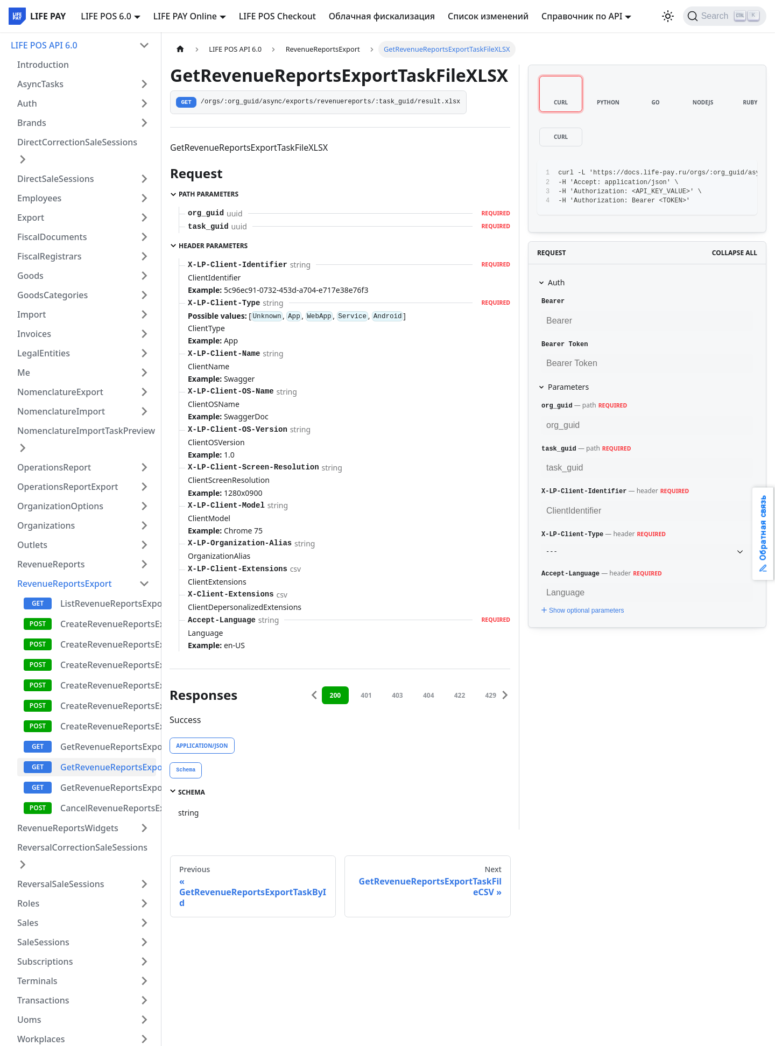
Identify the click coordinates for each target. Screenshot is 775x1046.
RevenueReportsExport (64, 583)
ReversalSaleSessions (60, 884)
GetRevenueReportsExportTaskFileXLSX (108, 767)
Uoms (29, 1020)
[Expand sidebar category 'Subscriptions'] (144, 961)
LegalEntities (43, 353)
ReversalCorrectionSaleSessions (82, 847)
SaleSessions (43, 942)
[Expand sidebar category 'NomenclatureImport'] (144, 411)
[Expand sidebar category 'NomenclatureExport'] (144, 392)
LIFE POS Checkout (277, 16)
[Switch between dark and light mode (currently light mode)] (668, 16)
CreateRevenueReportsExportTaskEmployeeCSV (108, 726)
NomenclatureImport (61, 411)
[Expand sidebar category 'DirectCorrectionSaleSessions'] (22, 159)
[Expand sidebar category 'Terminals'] (144, 980)
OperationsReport (54, 467)
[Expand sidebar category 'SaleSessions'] (144, 942)
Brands (31, 123)
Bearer (553, 301)
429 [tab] (490, 695)
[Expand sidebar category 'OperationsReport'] (144, 467)
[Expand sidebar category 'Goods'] (144, 275)
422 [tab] (460, 695)
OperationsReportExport (67, 487)
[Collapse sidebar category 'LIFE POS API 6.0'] (144, 45)
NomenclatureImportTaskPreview (86, 431)
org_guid (557, 406)
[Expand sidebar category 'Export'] (144, 217)
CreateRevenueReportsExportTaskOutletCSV (108, 685)
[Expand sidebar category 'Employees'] (144, 198)
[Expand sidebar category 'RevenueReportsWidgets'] (144, 828)
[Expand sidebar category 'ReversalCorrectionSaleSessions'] (22, 864)
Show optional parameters (581, 610)
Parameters (568, 387)
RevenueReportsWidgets (67, 828)
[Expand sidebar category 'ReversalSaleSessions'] (144, 884)
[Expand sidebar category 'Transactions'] (144, 1000)
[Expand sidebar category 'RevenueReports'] (144, 564)
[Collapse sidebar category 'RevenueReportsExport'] (144, 583)
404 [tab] (428, 695)
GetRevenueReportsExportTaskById (108, 747)
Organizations (46, 525)
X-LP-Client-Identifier (583, 491)
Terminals (37, 981)
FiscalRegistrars (49, 256)
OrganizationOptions (60, 506)
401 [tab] (366, 695)
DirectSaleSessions (55, 179)
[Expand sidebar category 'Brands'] (144, 122)
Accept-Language (570, 574)
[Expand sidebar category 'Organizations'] (144, 525)
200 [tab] (335, 695)
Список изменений (488, 16)
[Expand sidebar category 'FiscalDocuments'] (144, 236)
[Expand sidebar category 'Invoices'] (144, 333)
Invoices (34, 334)
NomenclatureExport (60, 392)
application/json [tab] (202, 745)
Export (30, 217)
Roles (28, 903)
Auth (27, 103)
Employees (39, 198)
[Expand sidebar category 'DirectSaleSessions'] (144, 178)
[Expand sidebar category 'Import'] (144, 314)
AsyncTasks (40, 84)
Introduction (43, 65)
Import (31, 314)
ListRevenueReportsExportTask (108, 603)
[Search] (724, 16)
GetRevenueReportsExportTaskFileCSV (108, 788)
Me (23, 372)
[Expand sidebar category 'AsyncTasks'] (144, 84)
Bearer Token (564, 344)
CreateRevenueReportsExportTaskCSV (108, 644)
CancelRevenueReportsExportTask (108, 808)
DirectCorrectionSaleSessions (77, 142)
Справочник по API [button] (581, 16)
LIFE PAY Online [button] (185, 16)
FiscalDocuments (52, 237)
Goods (30, 276)
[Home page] (180, 49)
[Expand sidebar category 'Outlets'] (144, 544)
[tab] (186, 770)
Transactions (43, 1000)
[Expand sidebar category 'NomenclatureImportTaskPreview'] (22, 448)
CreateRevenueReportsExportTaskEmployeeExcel (108, 706)
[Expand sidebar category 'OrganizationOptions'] (144, 506)
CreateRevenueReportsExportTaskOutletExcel (108, 665)
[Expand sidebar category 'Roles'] (144, 903)
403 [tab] (397, 695)
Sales (27, 923)
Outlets (32, 545)
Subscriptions (45, 961)
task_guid (558, 449)
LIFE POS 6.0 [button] (106, 16)
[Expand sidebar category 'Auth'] (144, 103)
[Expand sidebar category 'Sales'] (144, 922)
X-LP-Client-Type (572, 534)
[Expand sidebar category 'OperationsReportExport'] (144, 486)
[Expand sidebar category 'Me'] (144, 372)
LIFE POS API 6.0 (44, 45)
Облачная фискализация (382, 16)
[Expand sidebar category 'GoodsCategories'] (144, 295)
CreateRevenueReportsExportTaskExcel (108, 624)
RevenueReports (51, 564)
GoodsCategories (52, 295)
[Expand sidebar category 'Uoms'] (144, 1019)
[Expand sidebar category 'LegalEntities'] (144, 353)
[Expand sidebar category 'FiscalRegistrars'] (144, 256)
